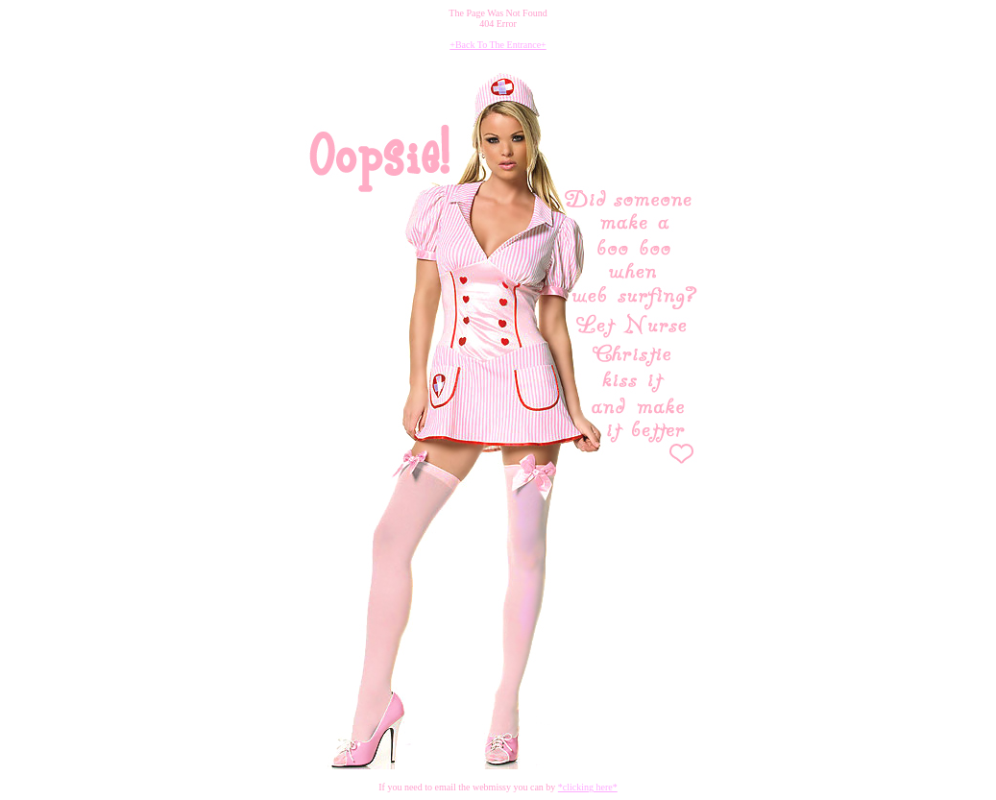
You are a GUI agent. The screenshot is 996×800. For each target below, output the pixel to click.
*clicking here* (588, 787)
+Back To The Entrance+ (497, 44)
